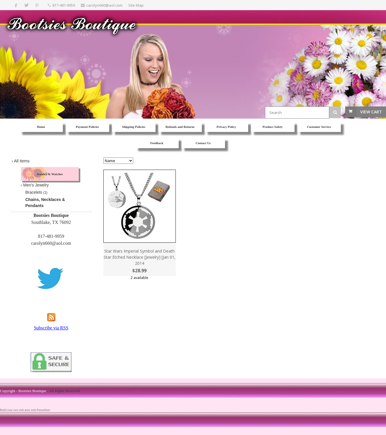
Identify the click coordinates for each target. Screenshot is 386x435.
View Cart (371, 112)
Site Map (136, 5)
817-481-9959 (63, 5)
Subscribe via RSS (51, 327)
